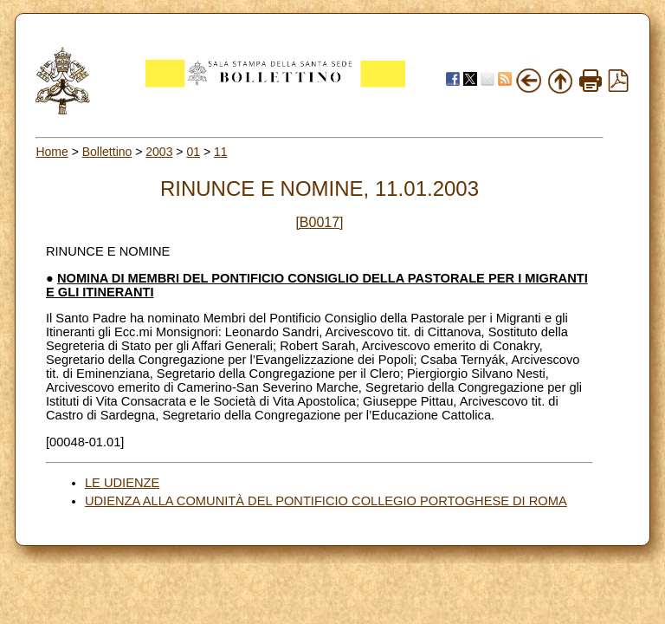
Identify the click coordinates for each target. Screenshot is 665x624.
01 (193, 152)
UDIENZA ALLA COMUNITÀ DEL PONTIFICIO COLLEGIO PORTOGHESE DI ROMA (326, 501)
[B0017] (319, 222)
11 (221, 152)
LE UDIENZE (122, 483)
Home (52, 152)
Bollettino (107, 152)
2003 (158, 152)
